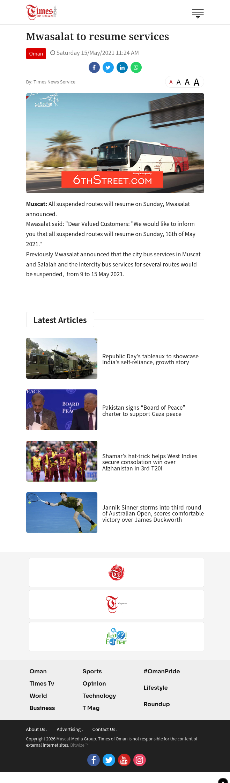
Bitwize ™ (79, 745)
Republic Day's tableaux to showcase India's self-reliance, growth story (150, 359)
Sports (92, 671)
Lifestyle (155, 687)
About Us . (36, 729)
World (38, 696)
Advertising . (70, 729)
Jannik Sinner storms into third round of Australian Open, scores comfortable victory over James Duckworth (153, 513)
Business (42, 708)
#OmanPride (161, 671)
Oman (36, 53)
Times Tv (42, 683)
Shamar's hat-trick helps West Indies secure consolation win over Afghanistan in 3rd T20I (149, 462)
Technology (99, 696)
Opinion (94, 683)
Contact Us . (105, 729)
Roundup (156, 704)
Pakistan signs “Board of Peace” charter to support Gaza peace (143, 410)
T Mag (91, 708)
